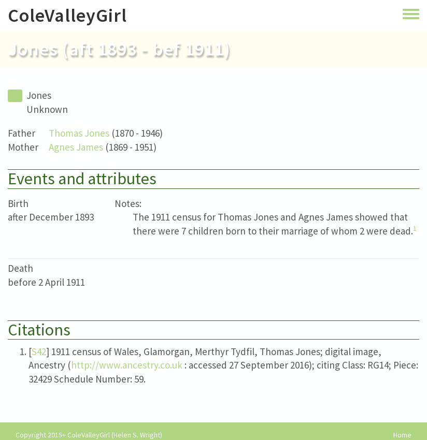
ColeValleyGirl (67, 15)
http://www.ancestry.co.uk (126, 365)
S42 (39, 351)
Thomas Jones (79, 133)
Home (402, 435)
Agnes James (76, 147)
